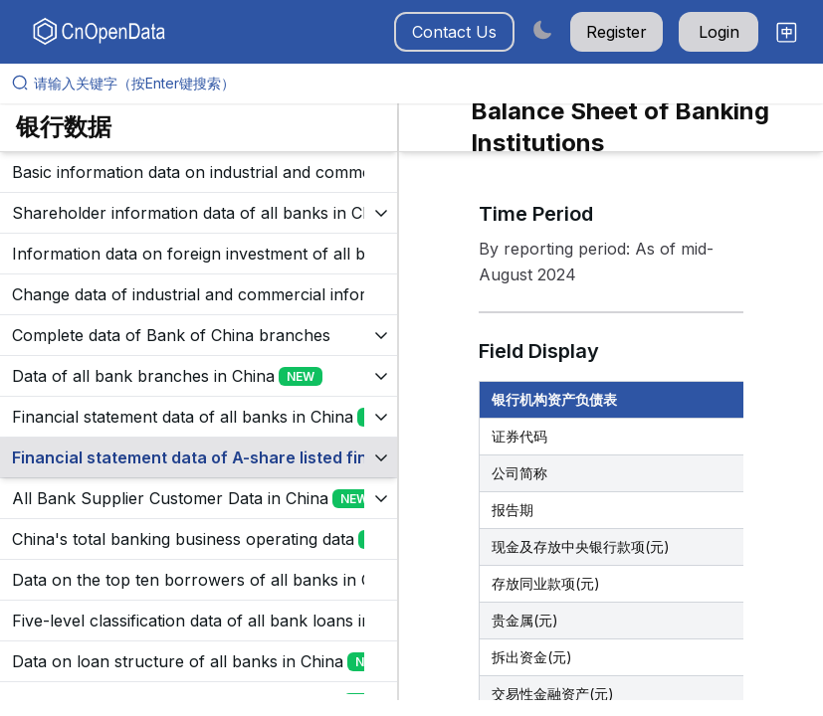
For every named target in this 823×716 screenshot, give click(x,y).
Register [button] (616, 32)
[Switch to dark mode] (542, 29)
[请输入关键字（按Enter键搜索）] (419, 83)
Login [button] (719, 32)
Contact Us (454, 32)
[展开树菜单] (198, 172)
